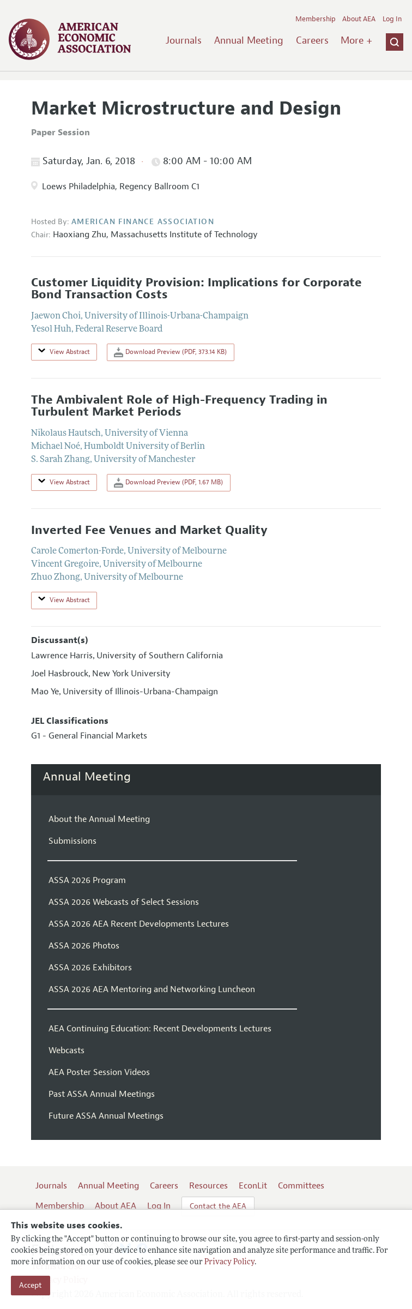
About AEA (358, 19)
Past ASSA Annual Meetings (102, 1094)
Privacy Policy (229, 1262)
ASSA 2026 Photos (84, 945)
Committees (301, 1185)
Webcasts (66, 1050)
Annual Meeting (248, 40)
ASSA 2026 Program (87, 880)
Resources (208, 1185)
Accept (30, 1285)
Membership (315, 19)
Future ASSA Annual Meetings (106, 1115)
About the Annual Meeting (99, 819)
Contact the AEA (218, 1206)
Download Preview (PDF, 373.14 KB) (170, 352)
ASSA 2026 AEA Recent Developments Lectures (139, 923)
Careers (312, 40)
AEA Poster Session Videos (99, 1072)
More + (356, 40)
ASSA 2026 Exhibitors (90, 967)
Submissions (72, 841)
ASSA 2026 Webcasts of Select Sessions (124, 902)
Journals (184, 40)
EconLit (253, 1185)
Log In (392, 19)
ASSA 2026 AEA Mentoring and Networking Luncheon (152, 989)
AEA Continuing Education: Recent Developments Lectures (160, 1028)
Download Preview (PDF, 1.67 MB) (168, 483)
